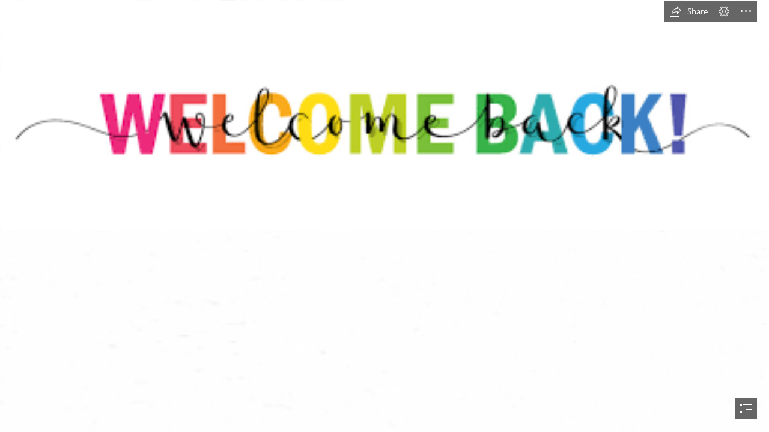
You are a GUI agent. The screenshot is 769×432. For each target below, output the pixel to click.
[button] (688, 11)
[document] (384, 216)
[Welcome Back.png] (384, 115)
